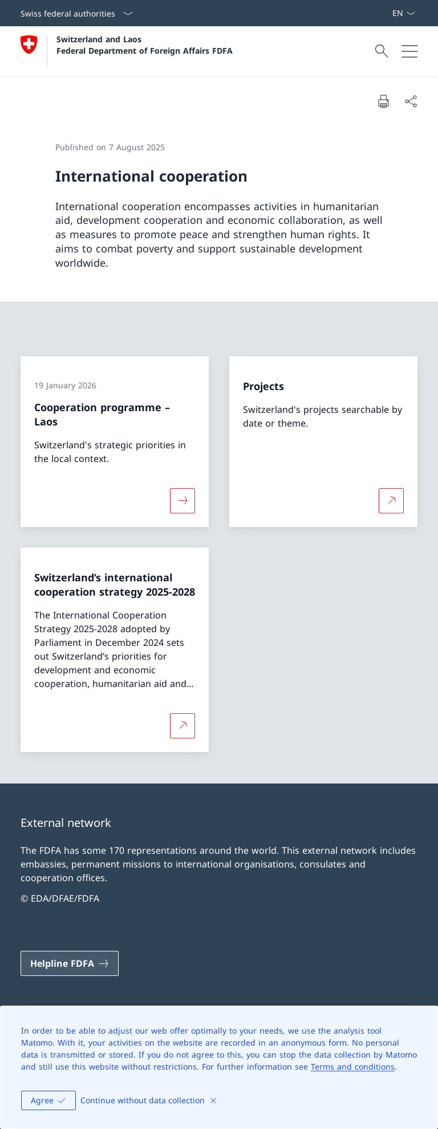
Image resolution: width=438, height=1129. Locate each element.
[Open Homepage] (127, 51)
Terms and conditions (353, 1066)
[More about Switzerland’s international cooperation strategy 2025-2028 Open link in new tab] (182, 725)
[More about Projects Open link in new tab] (391, 500)
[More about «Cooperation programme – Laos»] (182, 500)
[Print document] (383, 101)
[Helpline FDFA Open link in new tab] (70, 963)
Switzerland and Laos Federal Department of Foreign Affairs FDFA (144, 44)
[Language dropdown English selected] (403, 13)
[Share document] (410, 101)
